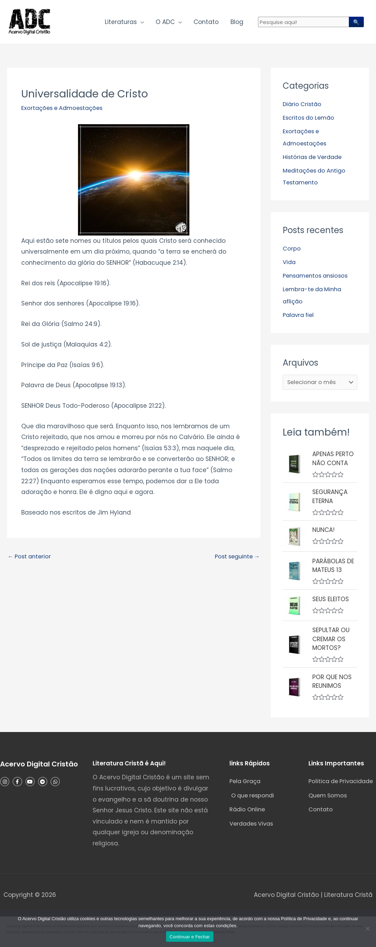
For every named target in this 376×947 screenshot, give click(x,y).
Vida (289, 262)
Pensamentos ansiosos (318, 275)
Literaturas (121, 23)
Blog (236, 23)
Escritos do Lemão (310, 119)
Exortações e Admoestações (64, 110)
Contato (206, 23)
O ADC (165, 23)
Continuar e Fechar (190, 936)
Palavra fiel (299, 314)
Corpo (292, 249)
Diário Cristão (303, 106)
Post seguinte (235, 559)
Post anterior (31, 559)
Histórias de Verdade (314, 158)
